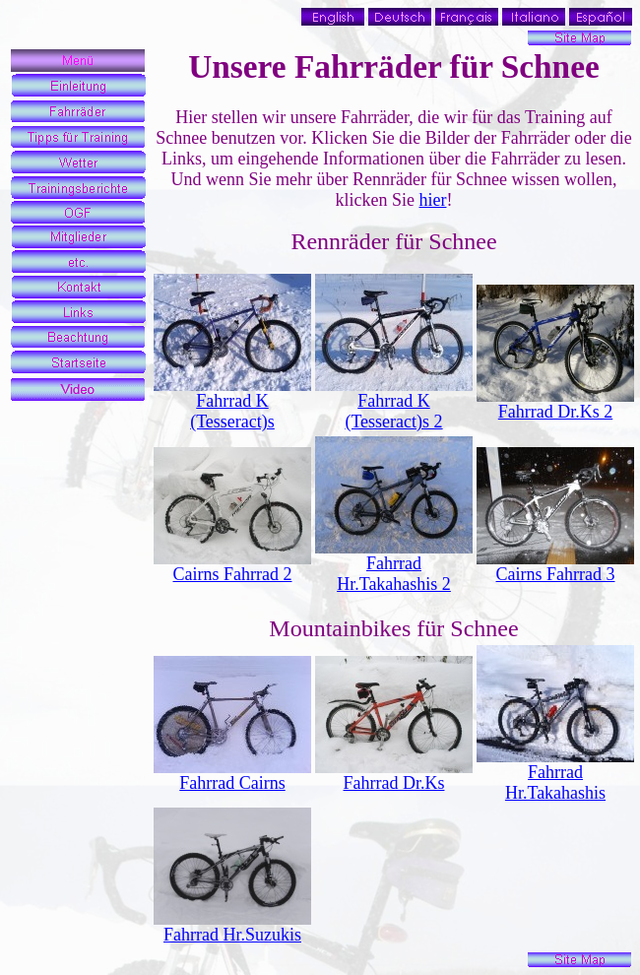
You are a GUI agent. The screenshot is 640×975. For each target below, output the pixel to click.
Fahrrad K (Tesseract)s (232, 411)
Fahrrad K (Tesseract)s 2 (393, 411)
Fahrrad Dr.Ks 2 (555, 412)
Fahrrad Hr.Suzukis (232, 934)
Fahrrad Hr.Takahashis (555, 782)
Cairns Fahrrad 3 (555, 574)
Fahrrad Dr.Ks (394, 783)
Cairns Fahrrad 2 (232, 574)
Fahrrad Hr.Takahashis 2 (394, 573)
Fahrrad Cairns (232, 783)
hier (433, 200)
